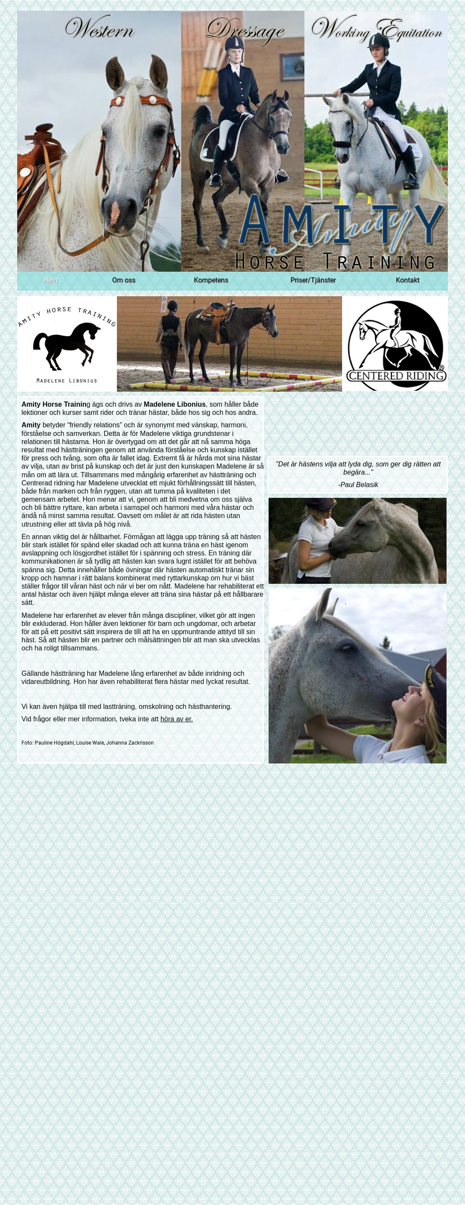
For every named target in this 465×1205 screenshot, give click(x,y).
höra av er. (176, 719)
